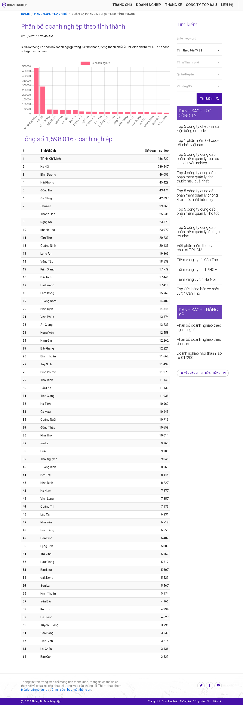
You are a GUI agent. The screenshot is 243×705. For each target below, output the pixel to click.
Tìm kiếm (209, 98)
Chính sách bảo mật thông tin (71, 689)
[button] (199, 51)
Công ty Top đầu (201, 5)
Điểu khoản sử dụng (34, 689)
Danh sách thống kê (50, 14)
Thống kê (173, 5)
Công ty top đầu (202, 701)
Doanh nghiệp (148, 5)
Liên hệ (227, 5)
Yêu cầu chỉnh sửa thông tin (203, 373)
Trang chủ (122, 5)
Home (25, 14)
